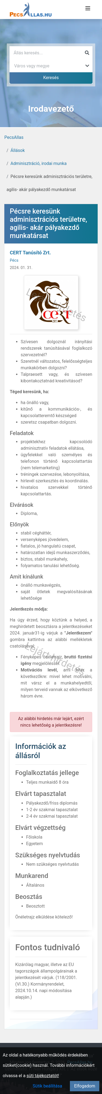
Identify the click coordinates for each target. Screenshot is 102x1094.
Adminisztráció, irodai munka (39, 163)
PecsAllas (13, 137)
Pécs (14, 260)
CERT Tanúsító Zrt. (30, 252)
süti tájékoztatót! (43, 1075)
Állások (18, 150)
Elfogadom (84, 1086)
